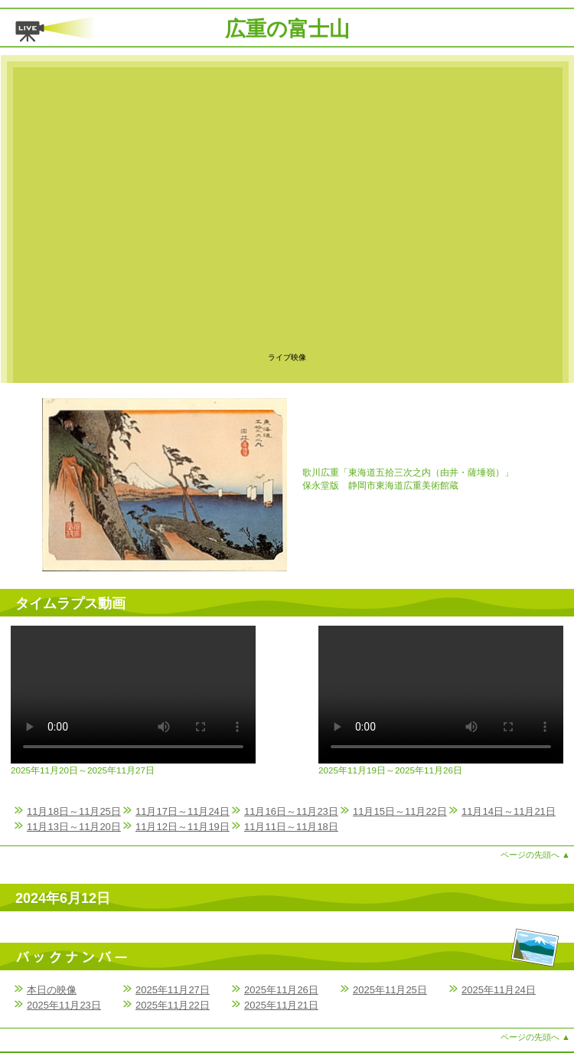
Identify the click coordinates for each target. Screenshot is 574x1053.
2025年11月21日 (281, 1005)
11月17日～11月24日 (182, 811)
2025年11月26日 (281, 990)
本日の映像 (52, 990)
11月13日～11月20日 (74, 826)
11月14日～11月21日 (508, 811)
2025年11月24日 (498, 990)
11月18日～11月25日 (74, 811)
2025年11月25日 (390, 990)
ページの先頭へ (535, 854)
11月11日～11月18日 (291, 826)
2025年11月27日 (172, 990)
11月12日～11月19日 (182, 826)
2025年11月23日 (64, 1005)
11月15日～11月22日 (400, 811)
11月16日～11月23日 (291, 811)
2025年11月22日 (172, 1005)
